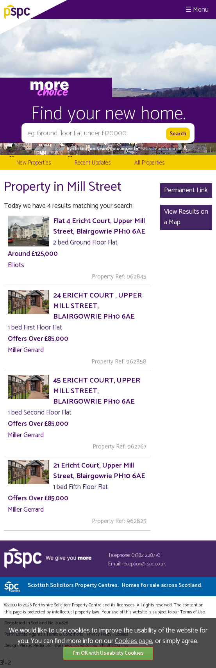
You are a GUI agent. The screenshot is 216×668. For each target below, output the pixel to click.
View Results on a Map (186, 217)
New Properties (33, 163)
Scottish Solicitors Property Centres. (115, 585)
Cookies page (133, 641)
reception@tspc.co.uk (144, 564)
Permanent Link (186, 190)
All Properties (149, 163)
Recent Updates (93, 163)
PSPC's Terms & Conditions (164, 148)
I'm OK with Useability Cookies (108, 653)
